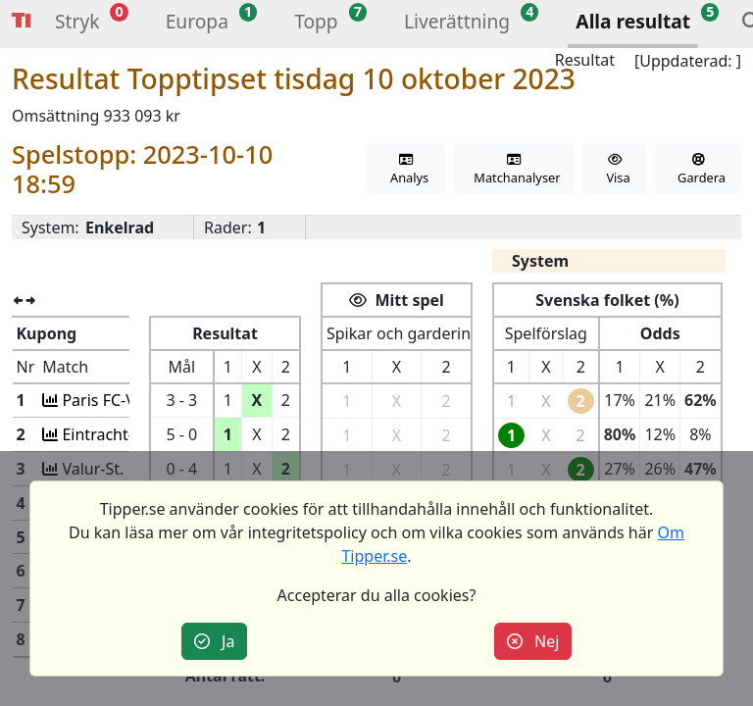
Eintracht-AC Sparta (130, 434)
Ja (214, 641)
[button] (77, 24)
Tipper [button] (21, 21)
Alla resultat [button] (633, 21)
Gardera (698, 170)
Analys (405, 170)
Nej (533, 641)
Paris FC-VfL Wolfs (124, 400)
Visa (615, 170)
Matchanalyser (514, 170)
